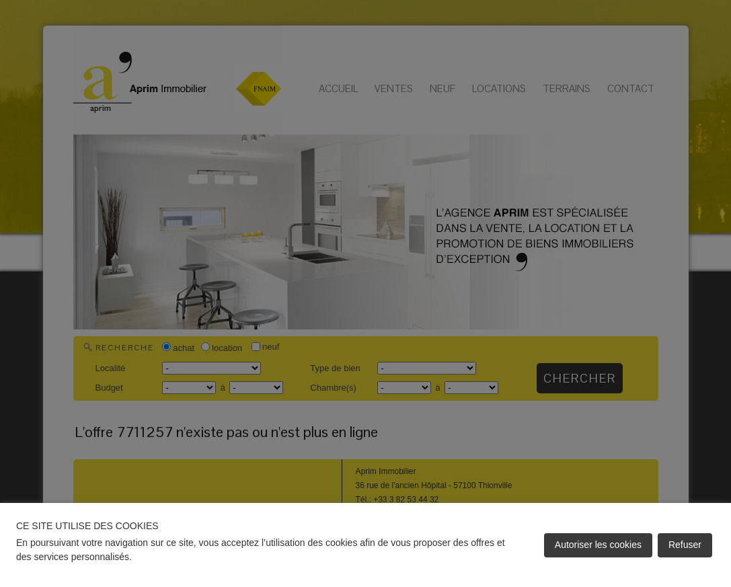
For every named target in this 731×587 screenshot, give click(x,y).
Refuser (684, 544)
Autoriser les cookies (598, 544)
